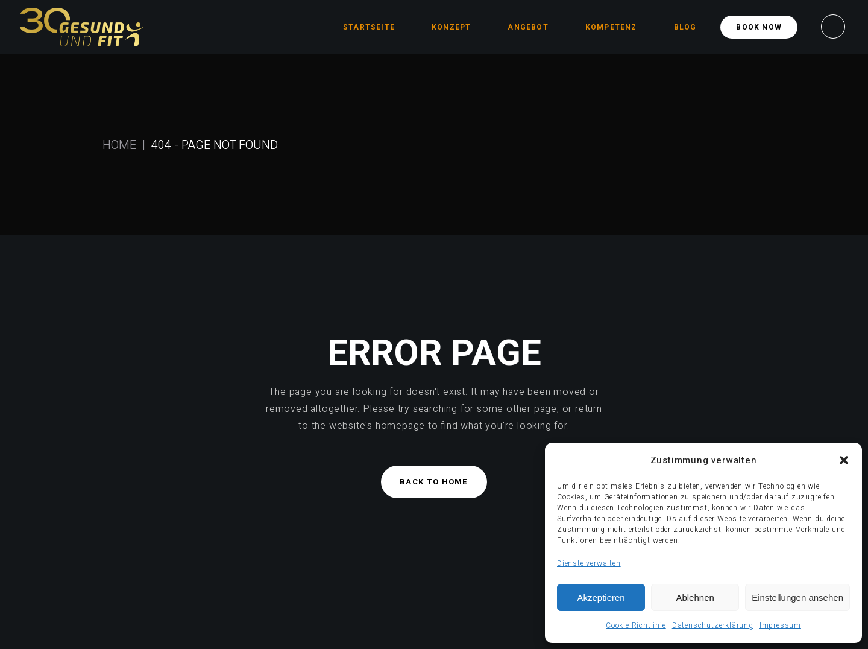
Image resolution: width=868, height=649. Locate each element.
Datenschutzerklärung (712, 625)
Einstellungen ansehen (797, 597)
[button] (844, 460)
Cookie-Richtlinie (636, 625)
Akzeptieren (600, 597)
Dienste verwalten (589, 563)
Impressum (780, 625)
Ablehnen (695, 597)
